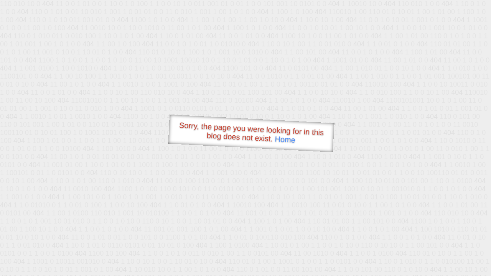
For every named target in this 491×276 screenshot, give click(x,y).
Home (285, 139)
